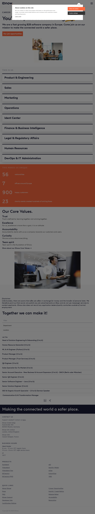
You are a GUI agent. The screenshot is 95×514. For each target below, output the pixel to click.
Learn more (18, 16)
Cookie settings (68, 13)
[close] (78, 4)
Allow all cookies (68, 8)
